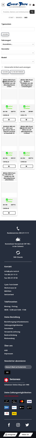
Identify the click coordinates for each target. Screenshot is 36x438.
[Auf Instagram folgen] (18, 425)
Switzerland (9, 294)
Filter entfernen (17, 72)
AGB (5, 350)
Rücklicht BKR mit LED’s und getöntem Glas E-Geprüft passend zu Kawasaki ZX (9, 130)
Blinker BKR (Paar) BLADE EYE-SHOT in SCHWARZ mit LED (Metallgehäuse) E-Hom (9, 83)
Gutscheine (8, 328)
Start (11, 17)
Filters (25, 435)
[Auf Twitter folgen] (27, 425)
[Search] (32, 12)
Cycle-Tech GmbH (11, 285)
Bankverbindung (10, 335)
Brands (19, 17)
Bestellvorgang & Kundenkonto (16, 322)
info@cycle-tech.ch (11, 271)
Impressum (8, 354)
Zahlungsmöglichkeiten (13, 325)
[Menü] (30, 4)
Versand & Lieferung (12, 332)
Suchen (5, 34)
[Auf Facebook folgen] (9, 425)
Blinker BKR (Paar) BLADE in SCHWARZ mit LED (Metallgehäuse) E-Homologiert (27, 83)
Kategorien (10, 435)
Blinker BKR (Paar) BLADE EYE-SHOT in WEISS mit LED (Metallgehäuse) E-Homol (27, 130)
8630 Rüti (7, 291)
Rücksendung (9, 338)
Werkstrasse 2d (10, 288)
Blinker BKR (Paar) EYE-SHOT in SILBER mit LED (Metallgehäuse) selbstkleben (9, 176)
